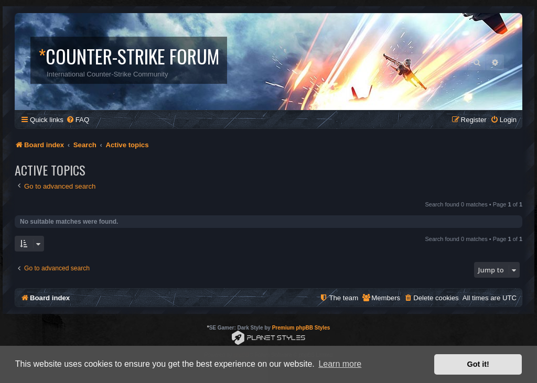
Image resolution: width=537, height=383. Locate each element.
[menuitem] (77, 119)
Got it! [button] (478, 364)
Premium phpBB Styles (301, 328)
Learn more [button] (339, 363)
